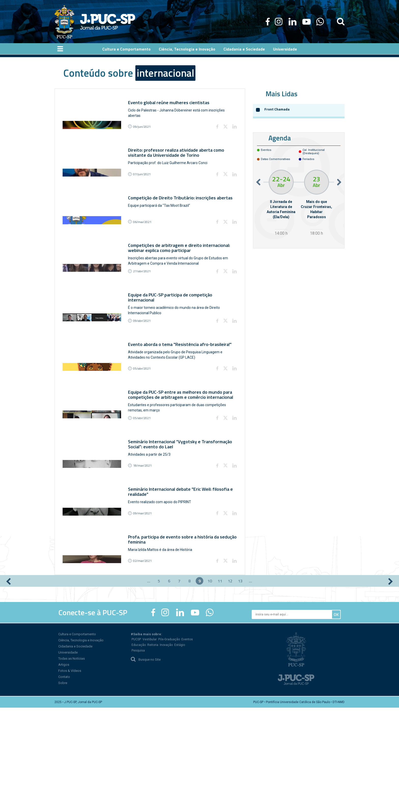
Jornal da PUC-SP (107, 21)
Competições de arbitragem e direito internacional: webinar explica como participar (181, 279)
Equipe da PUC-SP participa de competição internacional (172, 338)
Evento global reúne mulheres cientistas (170, 101)
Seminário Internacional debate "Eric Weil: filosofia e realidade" (182, 571)
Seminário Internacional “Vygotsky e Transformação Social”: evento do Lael (182, 513)
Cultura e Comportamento (77, 736)
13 (240, 683)
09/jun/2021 (143, 137)
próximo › (390, 684)
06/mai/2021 (144, 254)
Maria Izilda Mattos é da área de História (162, 640)
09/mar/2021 (144, 604)
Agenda (279, 138)
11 (220, 683)
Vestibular (149, 741)
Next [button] (339, 182)
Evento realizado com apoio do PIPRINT (161, 582)
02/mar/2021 (144, 663)
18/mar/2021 (144, 546)
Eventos (187, 741)
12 (230, 683)
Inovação (166, 747)
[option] (281, 203)
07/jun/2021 (143, 195)
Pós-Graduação (169, 741)
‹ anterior (8, 684)
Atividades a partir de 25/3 (151, 523)
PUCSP (136, 741)
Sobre (62, 785)
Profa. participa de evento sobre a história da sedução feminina (175, 630)
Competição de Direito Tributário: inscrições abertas (182, 218)
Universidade (68, 755)
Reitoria (152, 747)
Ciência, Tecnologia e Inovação (81, 742)
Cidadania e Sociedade (75, 749)
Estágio (179, 747)
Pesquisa (138, 753)
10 (209, 683)
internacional (165, 73)
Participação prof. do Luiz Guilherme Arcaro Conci (169, 173)
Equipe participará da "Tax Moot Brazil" (161, 226)
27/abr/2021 (143, 312)
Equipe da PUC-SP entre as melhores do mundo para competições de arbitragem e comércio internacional (182, 454)
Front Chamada (277, 109)
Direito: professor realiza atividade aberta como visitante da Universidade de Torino (178, 162)
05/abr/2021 (143, 429)
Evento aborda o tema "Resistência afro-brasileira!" (181, 393)
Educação (139, 747)
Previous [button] (258, 182)
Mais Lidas (281, 93)
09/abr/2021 (143, 371)
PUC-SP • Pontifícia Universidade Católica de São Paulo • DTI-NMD (299, 804)
